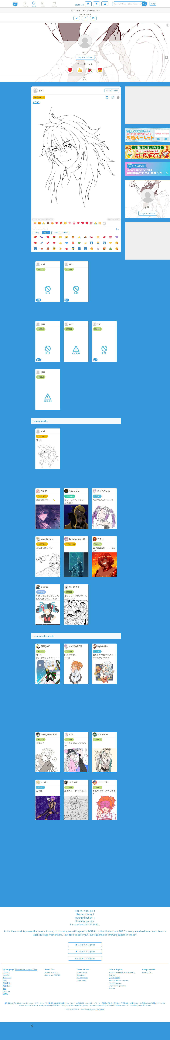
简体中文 (6, 983)
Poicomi (112, 988)
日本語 (5, 994)
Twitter (112, 975)
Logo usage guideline (117, 985)
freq (37, 232)
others (65, 232)
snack (56, 232)
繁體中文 (6, 985)
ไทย (4, 988)
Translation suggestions (26, 969)
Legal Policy (81, 980)
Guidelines (81, 975)
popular (46, 232)
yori (85, 52)
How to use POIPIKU (53, 975)
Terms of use (82, 972)
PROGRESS (39, 97)
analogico (90, 1009)
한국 (5, 980)
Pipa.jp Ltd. (147, 972)
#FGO (36, 102)
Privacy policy (82, 977)
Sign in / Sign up (85, 944)
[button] (32, 1025)
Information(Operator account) (122, 972)
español (6, 975)
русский (6, 991)
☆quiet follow (85, 57)
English (6, 972)
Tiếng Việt (7, 977)
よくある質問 (114, 977)
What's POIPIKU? (51, 972)
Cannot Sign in (115, 983)
